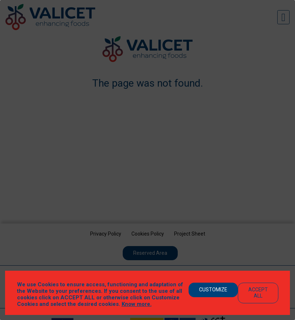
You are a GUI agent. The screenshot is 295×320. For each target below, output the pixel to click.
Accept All (258, 293)
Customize (213, 289)
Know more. (137, 304)
